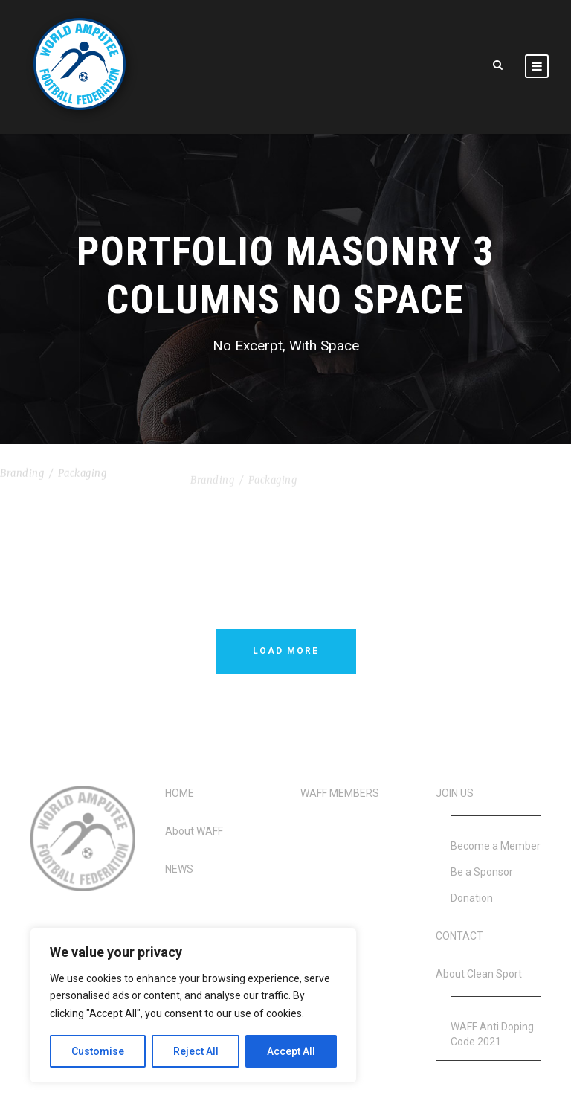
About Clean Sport (479, 974)
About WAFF (194, 831)
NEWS (179, 869)
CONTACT (459, 936)
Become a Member (496, 846)
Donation (472, 898)
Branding (22, 475)
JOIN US (455, 793)
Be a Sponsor (482, 872)
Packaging (82, 475)
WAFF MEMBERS (339, 793)
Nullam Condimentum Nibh (80, 457)
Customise (97, 1051)
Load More (286, 651)
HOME (179, 793)
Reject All (196, 1051)
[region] (193, 1005)
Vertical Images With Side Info (283, 472)
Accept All (291, 1051)
